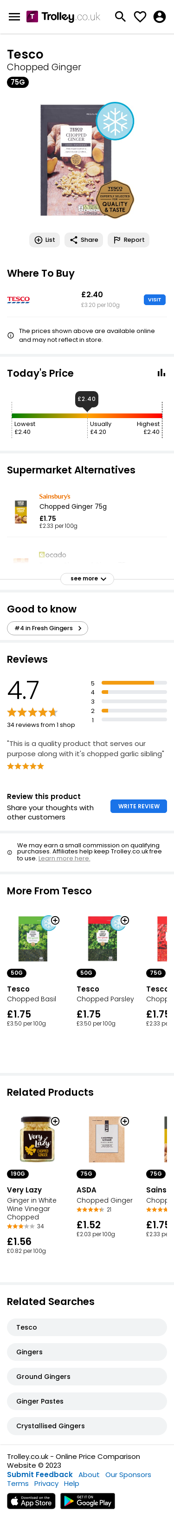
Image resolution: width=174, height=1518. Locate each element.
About (89, 1474)
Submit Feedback (40, 1474)
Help (71, 1483)
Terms (18, 1483)
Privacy (46, 1483)
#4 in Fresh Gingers (49, 628)
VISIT (154, 299)
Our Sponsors (128, 1474)
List (44, 240)
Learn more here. (64, 858)
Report (128, 240)
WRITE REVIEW (139, 806)
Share (83, 240)
